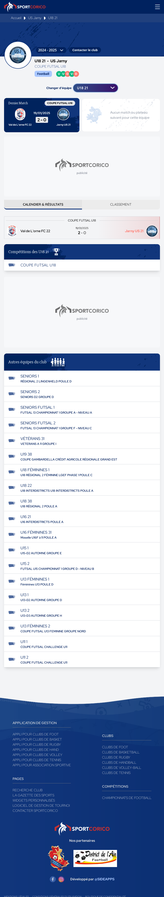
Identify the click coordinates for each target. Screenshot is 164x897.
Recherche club (27, 793)
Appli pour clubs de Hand (36, 753)
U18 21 (52, 18)
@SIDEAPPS (104, 882)
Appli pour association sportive (42, 768)
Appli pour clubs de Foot (36, 737)
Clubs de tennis (116, 776)
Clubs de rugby (116, 760)
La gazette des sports (33, 798)
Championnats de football (126, 801)
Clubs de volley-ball (121, 771)
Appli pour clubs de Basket (37, 742)
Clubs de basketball (120, 755)
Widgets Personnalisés (34, 803)
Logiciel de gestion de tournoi (41, 808)
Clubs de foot (115, 750)
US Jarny (34, 18)
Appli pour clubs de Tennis (37, 763)
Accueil (16, 18)
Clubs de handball (119, 765)
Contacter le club (85, 50)
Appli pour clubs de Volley (37, 758)
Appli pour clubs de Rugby (37, 748)
